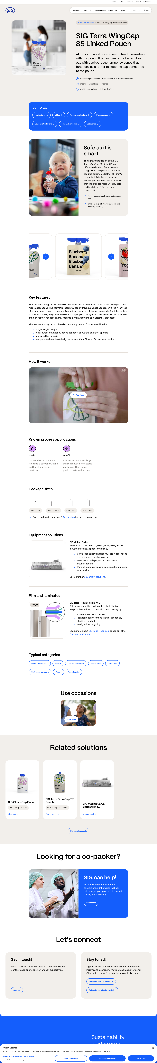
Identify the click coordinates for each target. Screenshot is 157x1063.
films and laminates (80, 634)
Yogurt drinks (73, 672)
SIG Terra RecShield (99, 631)
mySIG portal (147, 2)
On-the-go (71, 719)
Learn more (91, 903)
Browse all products (86, 22)
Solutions (76, 10)
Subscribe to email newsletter (101, 981)
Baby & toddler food (39, 663)
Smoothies (112, 663)
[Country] (146, 10)
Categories (87, 10)
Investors (123, 10)
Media (114, 2)
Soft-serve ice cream (40, 672)
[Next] (111, 256)
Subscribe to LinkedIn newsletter (102, 990)
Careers (133, 10)
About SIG (112, 10)
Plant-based (96, 663)
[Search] (140, 10)
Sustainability (100, 10)
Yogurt (58, 672)
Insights (120, 2)
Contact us (69, 517)
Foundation (129, 2)
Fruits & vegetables (76, 663)
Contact (138, 2)
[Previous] (46, 256)
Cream (58, 663)
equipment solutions (94, 576)
